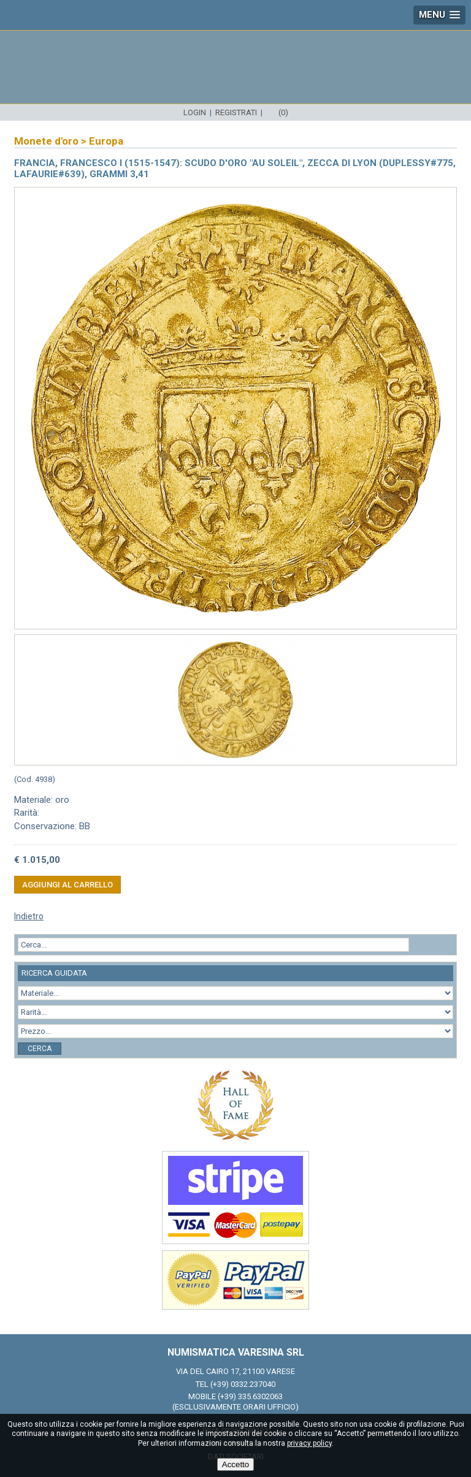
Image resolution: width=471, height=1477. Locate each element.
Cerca (40, 1048)
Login (194, 112)
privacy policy (309, 1443)
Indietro (29, 916)
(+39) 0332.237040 (242, 1384)
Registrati (236, 112)
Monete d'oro (46, 141)
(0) (283, 112)
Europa (106, 141)
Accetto (235, 1464)
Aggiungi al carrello (67, 884)
